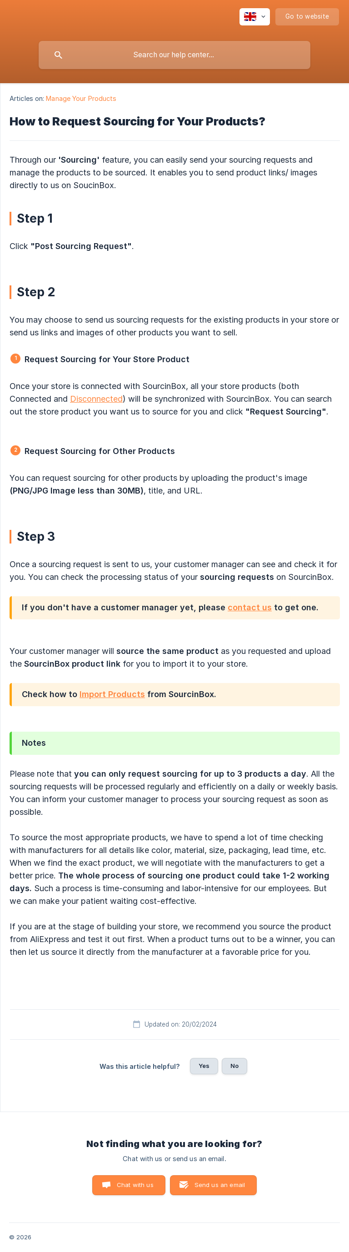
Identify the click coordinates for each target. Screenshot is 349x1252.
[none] (254, 16)
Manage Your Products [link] (81, 98)
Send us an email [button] (219, 1184)
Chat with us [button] (135, 1184)
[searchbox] (174, 55)
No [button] (234, 1065)
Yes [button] (204, 1065)
